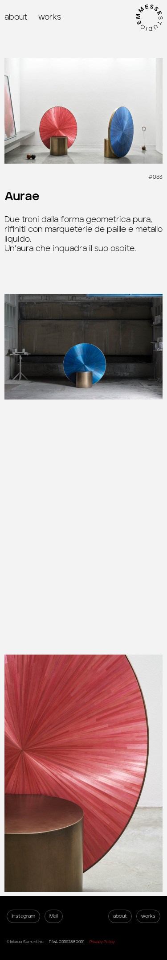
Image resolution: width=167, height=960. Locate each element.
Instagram (23, 916)
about (15, 17)
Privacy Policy (102, 942)
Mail (53, 916)
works (49, 17)
